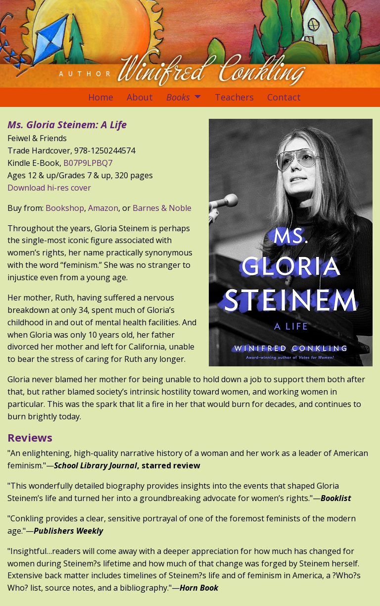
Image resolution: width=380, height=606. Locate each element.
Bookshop (65, 207)
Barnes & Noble (162, 207)
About (140, 97)
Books (178, 97)
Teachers (234, 97)
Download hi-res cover (49, 187)
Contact (284, 97)
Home (100, 97)
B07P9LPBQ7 (87, 162)
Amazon (103, 207)
